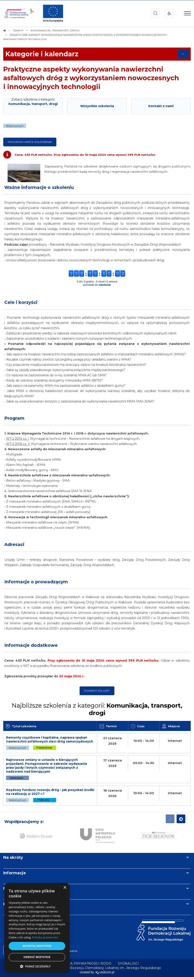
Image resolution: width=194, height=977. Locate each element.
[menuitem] (83, 963)
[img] (53, 13)
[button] (37, 966)
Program (14, 418)
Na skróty (13, 857)
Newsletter (14, 888)
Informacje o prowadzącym (36, 581)
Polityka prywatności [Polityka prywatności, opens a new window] (45, 937)
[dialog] (37, 928)
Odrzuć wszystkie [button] (36, 957)
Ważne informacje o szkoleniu (39, 187)
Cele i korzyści (20, 302)
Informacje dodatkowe (31, 645)
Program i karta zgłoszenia (30, 142)
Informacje (14, 873)
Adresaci (14, 544)
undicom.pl (104, 972)
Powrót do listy (97, 690)
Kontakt (11, 904)
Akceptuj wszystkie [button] (36, 946)
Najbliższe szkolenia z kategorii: (97, 709)
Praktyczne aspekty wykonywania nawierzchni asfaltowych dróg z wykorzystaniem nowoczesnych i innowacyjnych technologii (91, 78)
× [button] (64, 887)
